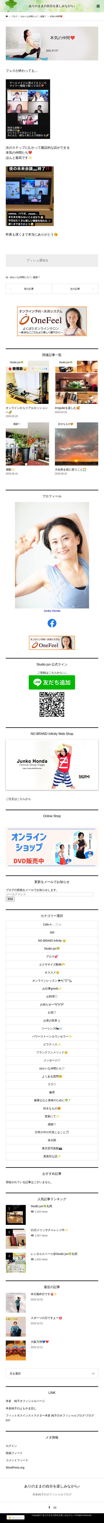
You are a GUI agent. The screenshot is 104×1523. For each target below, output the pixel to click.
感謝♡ (36, 277)
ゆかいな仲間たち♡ (20, 277)
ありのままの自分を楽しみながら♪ (52, 6)
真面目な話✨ (52, 1156)
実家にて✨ (52, 1116)
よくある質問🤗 (52, 1076)
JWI (52, 932)
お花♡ (52, 1012)
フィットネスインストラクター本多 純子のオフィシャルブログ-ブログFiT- (50, 1418)
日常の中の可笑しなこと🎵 (52, 1132)
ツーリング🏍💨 (52, 1028)
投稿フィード (14, 1453)
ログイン (11, 1445)
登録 (10, 898)
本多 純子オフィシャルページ (25, 1401)
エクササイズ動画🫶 (52, 964)
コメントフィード (17, 1460)
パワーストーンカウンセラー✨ (52, 1036)
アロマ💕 (52, 956)
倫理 (52, 1092)
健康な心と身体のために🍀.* (52, 1100)
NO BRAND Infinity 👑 (52, 940)
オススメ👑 (52, 972)
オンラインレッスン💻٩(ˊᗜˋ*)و (52, 980)
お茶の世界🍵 (52, 1020)
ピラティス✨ (52, 1044)
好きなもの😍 (52, 1108)
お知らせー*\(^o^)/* (52, 1004)
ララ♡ (52, 1084)
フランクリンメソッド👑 (52, 1052)
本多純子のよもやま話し (21, 1408)
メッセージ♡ (52, 1060)
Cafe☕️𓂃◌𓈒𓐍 (52, 924)
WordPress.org (15, 1467)
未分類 (52, 1140)
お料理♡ (51, 996)
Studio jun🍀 (52, 948)
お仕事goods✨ (52, 988)
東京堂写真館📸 (52, 1148)
